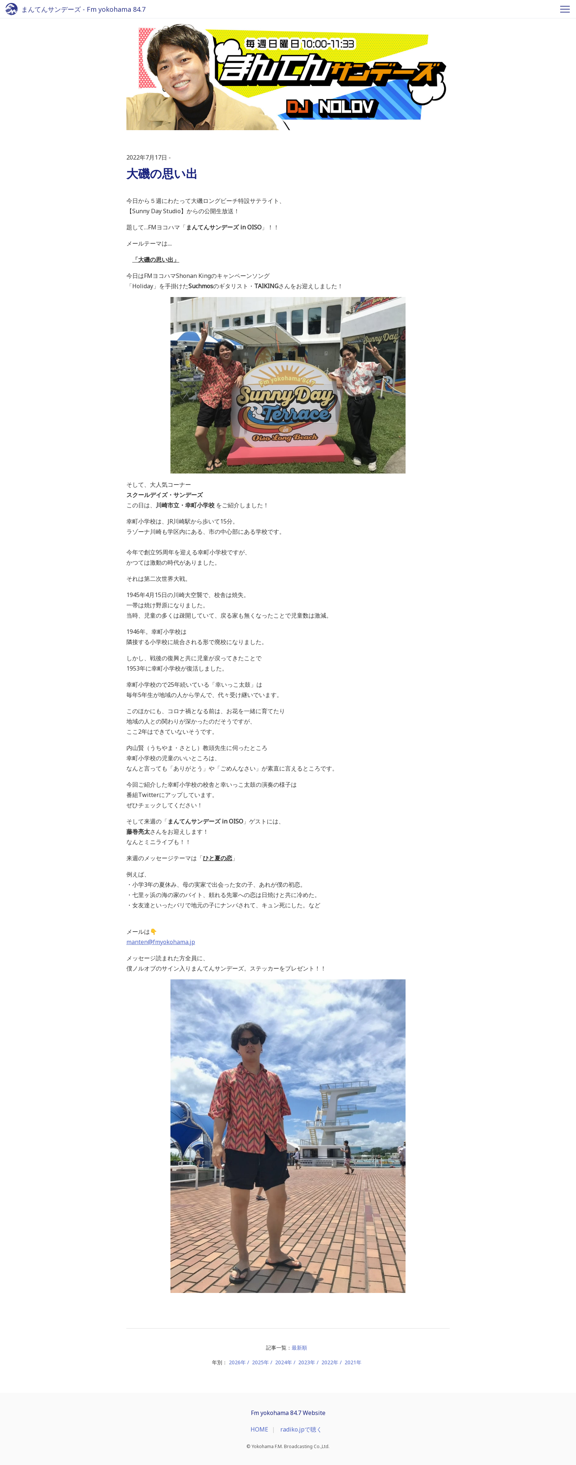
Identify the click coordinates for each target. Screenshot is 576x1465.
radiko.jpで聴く (301, 1429)
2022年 (329, 1362)
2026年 (237, 1362)
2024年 (283, 1362)
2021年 (353, 1362)
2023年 (306, 1362)
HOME (259, 1429)
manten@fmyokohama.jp (160, 942)
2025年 (260, 1362)
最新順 (299, 1347)
